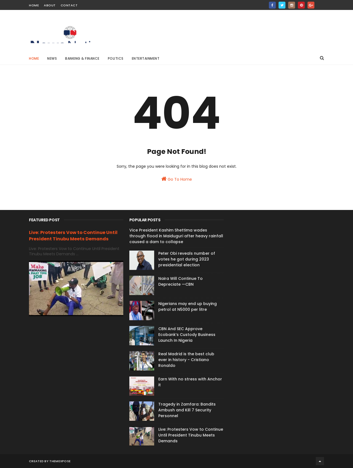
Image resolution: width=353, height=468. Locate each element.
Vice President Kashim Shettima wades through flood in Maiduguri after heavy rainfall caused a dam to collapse (176, 235)
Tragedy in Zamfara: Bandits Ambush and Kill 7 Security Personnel (187, 410)
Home (34, 5)
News (52, 58)
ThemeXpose (60, 461)
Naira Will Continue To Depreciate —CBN (180, 281)
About (50, 5)
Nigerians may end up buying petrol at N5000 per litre (187, 306)
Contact (69, 5)
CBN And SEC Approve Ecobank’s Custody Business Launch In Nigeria (186, 334)
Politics (116, 58)
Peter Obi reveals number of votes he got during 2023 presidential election (186, 259)
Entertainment (146, 58)
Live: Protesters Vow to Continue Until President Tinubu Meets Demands (73, 235)
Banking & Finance (82, 58)
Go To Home (176, 179)
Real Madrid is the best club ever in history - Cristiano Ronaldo (186, 359)
